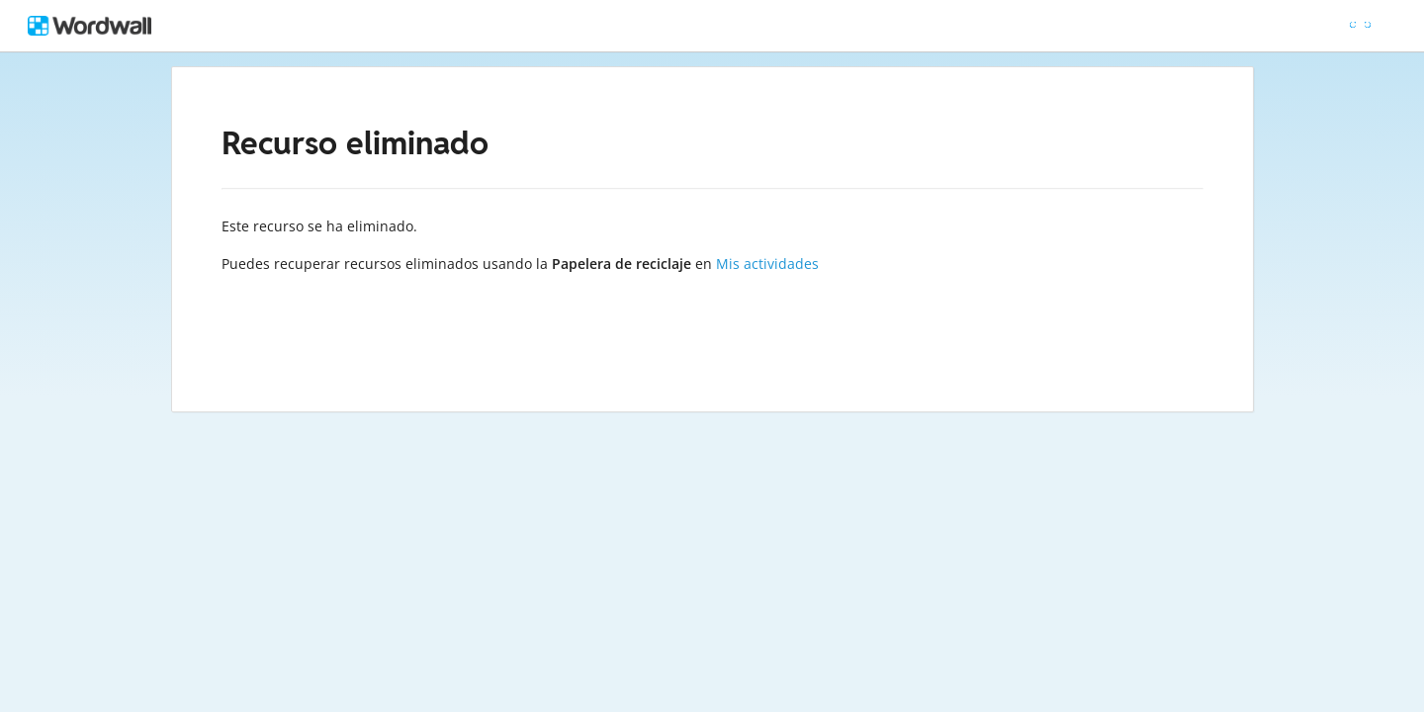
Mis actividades (767, 263)
